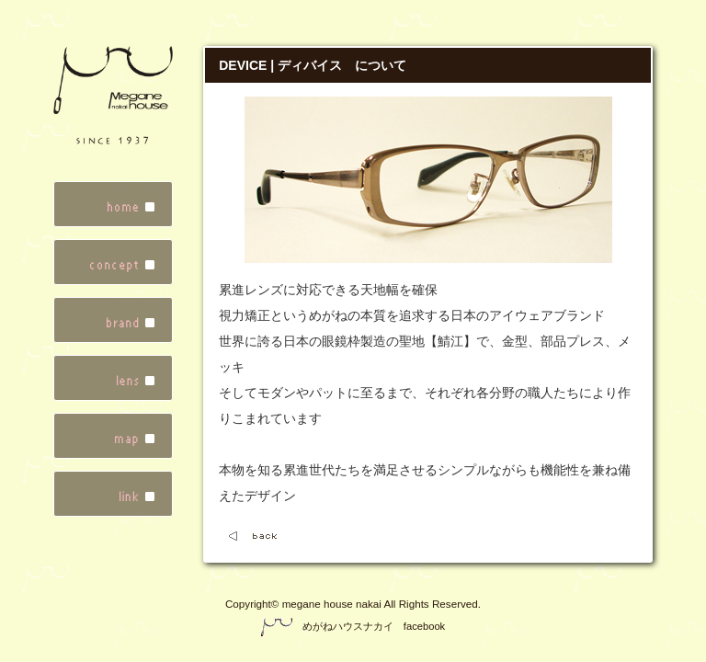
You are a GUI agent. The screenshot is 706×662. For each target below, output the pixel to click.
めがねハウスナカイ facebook (353, 626)
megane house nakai (331, 604)
